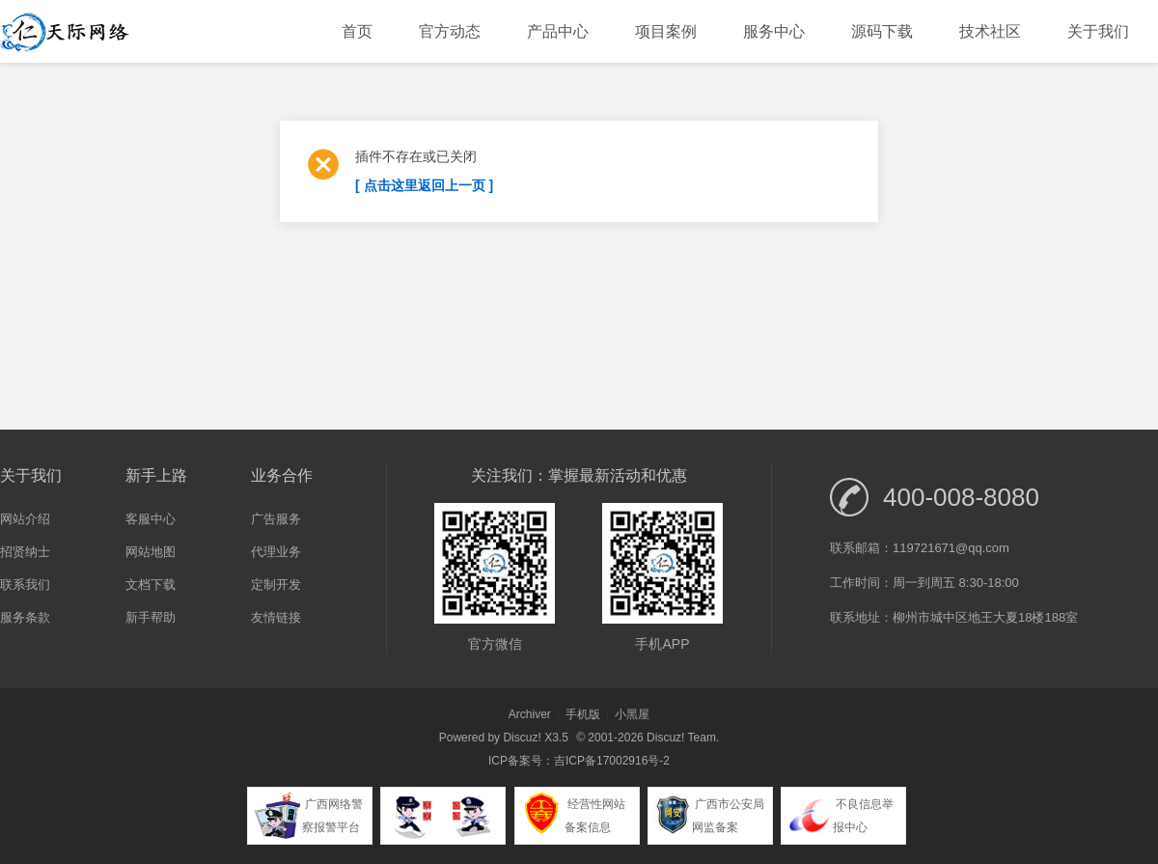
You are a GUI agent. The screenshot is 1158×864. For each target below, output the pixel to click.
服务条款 (25, 617)
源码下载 (882, 31)
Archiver (530, 714)
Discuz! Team (681, 737)
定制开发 (276, 584)
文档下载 (150, 584)
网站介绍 (25, 519)
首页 (357, 31)
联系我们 (25, 584)
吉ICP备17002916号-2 (612, 760)
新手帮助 (150, 617)
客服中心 (150, 519)
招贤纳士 (25, 551)
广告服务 (276, 519)
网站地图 (150, 551)
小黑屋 (632, 714)
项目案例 (666, 31)
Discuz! (521, 737)
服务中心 (774, 31)
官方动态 (450, 31)
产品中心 (558, 31)
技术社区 (990, 31)
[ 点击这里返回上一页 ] (424, 185)
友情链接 (276, 617)
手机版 (582, 714)
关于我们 (1098, 31)
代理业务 (276, 551)
